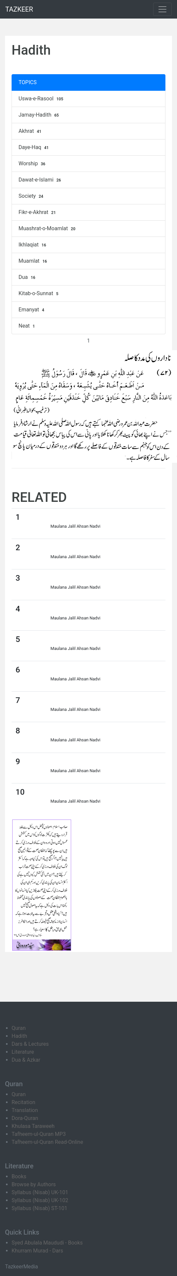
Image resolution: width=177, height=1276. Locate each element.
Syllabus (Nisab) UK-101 (40, 1192)
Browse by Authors (34, 1184)
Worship (33, 163)
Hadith (19, 1036)
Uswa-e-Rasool (42, 98)
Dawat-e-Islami (41, 180)
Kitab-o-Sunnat (39, 293)
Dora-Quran (25, 1118)
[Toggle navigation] (162, 9)
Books (19, 1176)
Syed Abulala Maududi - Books (47, 1243)
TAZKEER (19, 9)
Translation (25, 1110)
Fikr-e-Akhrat (38, 212)
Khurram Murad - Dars (37, 1251)
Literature (23, 1052)
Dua (28, 277)
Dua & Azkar (26, 1060)
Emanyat (32, 309)
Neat (27, 326)
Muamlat (34, 261)
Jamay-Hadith (40, 115)
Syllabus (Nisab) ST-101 (39, 1208)
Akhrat (31, 131)
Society (32, 196)
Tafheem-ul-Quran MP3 (39, 1134)
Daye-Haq (34, 147)
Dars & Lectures (30, 1044)
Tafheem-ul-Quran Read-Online (47, 1142)
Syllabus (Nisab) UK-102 (40, 1200)
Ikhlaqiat (33, 244)
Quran (18, 1028)
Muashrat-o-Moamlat (48, 228)
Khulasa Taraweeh (33, 1126)
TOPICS (28, 82)
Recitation (23, 1102)
